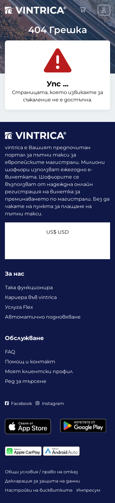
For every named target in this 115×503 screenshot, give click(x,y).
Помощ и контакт (30, 362)
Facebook (18, 403)
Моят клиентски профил (39, 371)
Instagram (50, 403)
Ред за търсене (25, 381)
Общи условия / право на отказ (41, 472)
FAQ (10, 352)
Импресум (88, 490)
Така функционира (29, 287)
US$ (57, 232)
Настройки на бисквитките (39, 490)
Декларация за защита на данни (42, 481)
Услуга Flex (19, 307)
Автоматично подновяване (43, 317)
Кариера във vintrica (31, 297)
